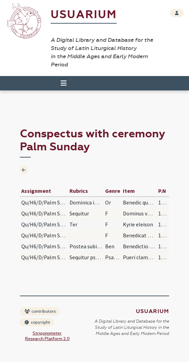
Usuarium (84, 14)
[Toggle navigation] (64, 83)
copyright (37, 322)
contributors (40, 311)
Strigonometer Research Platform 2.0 (47, 336)
